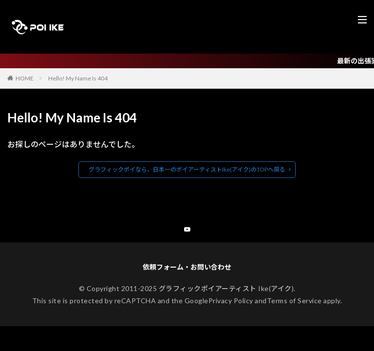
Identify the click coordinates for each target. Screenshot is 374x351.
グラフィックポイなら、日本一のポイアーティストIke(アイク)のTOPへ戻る (187, 169)
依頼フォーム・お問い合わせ (187, 268)
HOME (25, 78)
